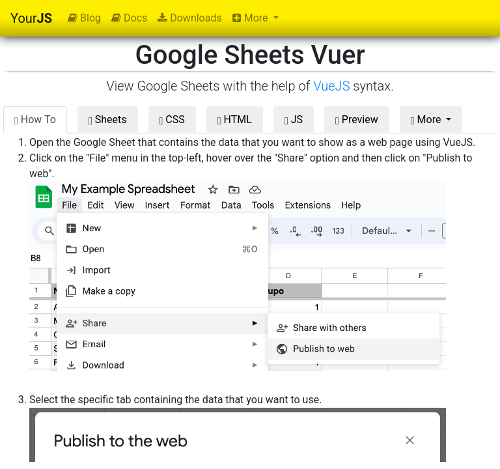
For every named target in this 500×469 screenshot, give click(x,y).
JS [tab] (294, 119)
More (427, 119)
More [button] (251, 18)
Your (31, 18)
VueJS (331, 86)
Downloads (189, 18)
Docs (129, 18)
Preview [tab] (356, 119)
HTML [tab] (234, 119)
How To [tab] (35, 119)
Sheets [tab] (108, 119)
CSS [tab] (172, 119)
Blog (84, 18)
